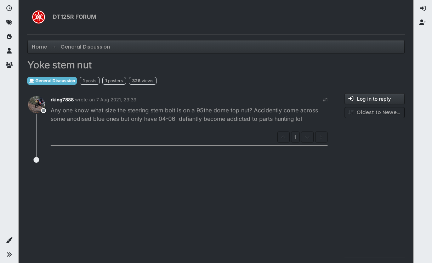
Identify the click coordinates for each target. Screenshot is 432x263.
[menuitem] (422, 8)
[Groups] (9, 65)
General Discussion (52, 80)
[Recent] (9, 8)
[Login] (422, 8)
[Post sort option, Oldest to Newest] (375, 112)
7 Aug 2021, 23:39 (116, 99)
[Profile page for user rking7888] (36, 104)
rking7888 (62, 99)
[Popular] (9, 37)
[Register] (422, 22)
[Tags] (9, 22)
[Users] (9, 51)
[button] (9, 240)
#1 (325, 99)
